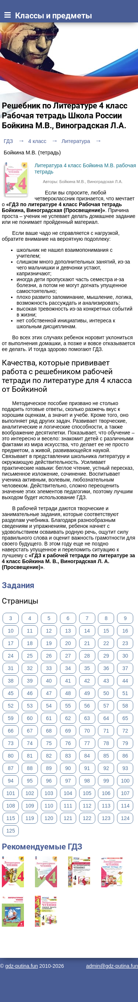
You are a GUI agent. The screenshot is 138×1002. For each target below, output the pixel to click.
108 (10, 806)
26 (49, 656)
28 (87, 656)
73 (11, 743)
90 (68, 768)
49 (87, 693)
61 (49, 718)
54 (49, 706)
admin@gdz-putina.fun (112, 966)
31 (11, 668)
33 (49, 668)
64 (106, 718)
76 (68, 743)
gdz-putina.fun (21, 966)
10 (11, 631)
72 (125, 731)
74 (30, 743)
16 (125, 631)
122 (87, 818)
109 (29, 806)
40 (49, 681)
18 (30, 643)
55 (68, 706)
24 (11, 656)
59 (11, 718)
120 (49, 818)
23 (125, 643)
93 (125, 768)
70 (87, 731)
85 (106, 756)
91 (87, 768)
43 (106, 681)
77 (87, 743)
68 (49, 731)
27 (68, 656)
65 (125, 718)
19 (49, 643)
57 (106, 706)
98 (87, 781)
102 (29, 793)
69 (68, 731)
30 (125, 656)
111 (68, 806)
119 (29, 818)
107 (125, 793)
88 (30, 768)
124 (125, 818)
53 (30, 706)
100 (125, 781)
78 (106, 743)
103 (49, 793)
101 (10, 793)
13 (68, 631)
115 (10, 818)
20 (68, 643)
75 (49, 743)
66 (11, 731)
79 (125, 743)
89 (49, 768)
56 (87, 706)
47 (49, 693)
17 (11, 643)
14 (87, 631)
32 (30, 668)
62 (68, 718)
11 (30, 631)
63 (87, 718)
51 (125, 693)
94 (11, 781)
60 (30, 718)
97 (68, 781)
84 (87, 756)
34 (68, 668)
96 (49, 781)
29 (106, 656)
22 (106, 643)
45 (11, 693)
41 (68, 681)
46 (30, 693)
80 (11, 756)
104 (68, 793)
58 (125, 706)
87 (11, 768)
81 (30, 756)
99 (106, 781)
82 (49, 756)
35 (87, 668)
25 (30, 656)
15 (106, 631)
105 (87, 793)
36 (106, 668)
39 (30, 681)
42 (87, 681)
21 (87, 643)
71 (106, 731)
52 (11, 706)
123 (106, 818)
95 (30, 781)
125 (10, 831)
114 (125, 806)
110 (49, 806)
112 (87, 806)
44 (125, 681)
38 (11, 681)
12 (49, 631)
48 (68, 693)
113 (106, 806)
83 (68, 756)
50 (106, 693)
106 (106, 793)
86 (125, 756)
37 (125, 668)
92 (106, 768)
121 (68, 818)
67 (30, 731)
